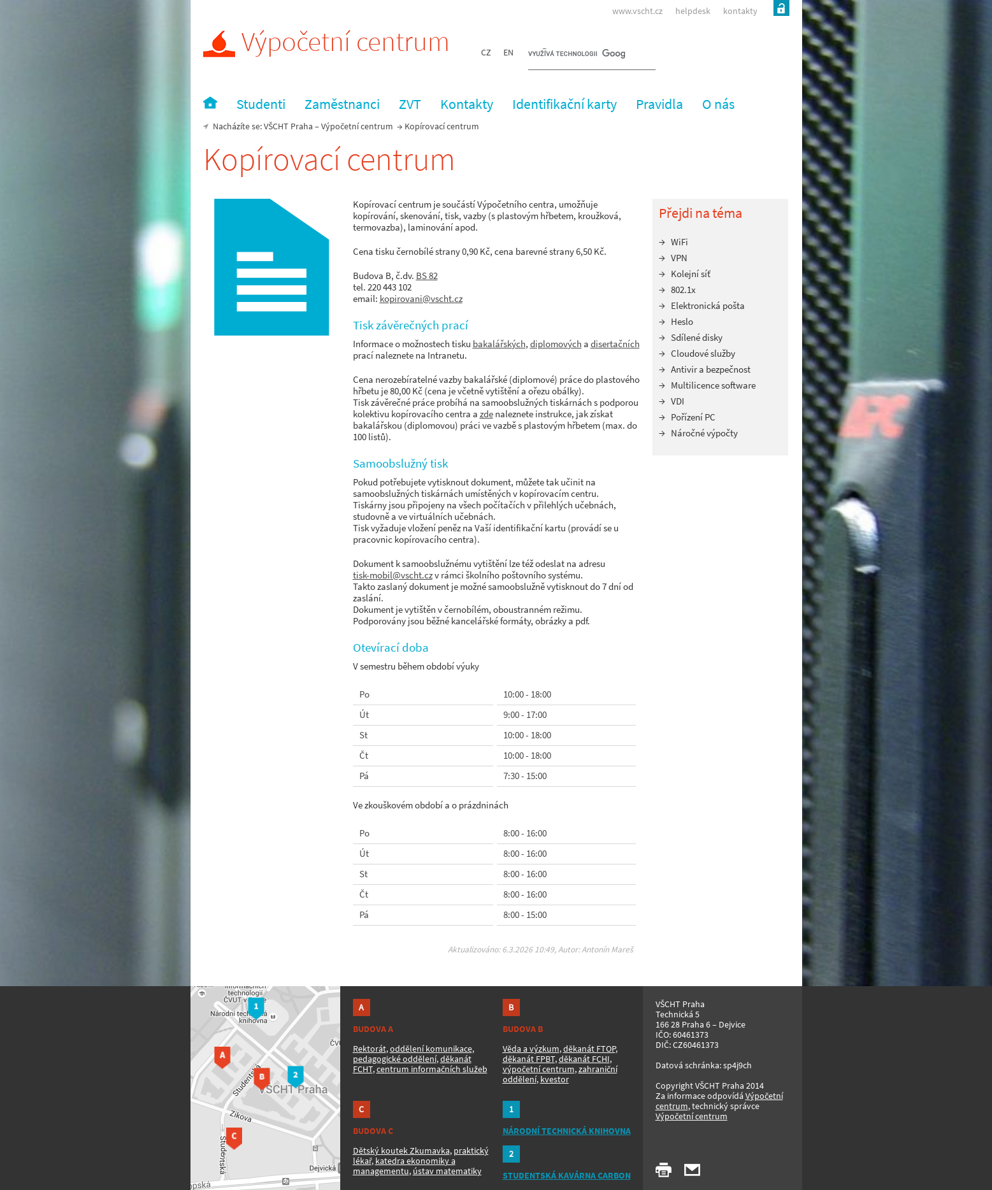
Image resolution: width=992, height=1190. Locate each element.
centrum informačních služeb (432, 1069)
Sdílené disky (696, 337)
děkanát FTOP (589, 1048)
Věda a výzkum (531, 1048)
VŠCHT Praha (288, 126)
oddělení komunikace (431, 1048)
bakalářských (499, 344)
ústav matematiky (447, 1171)
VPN (679, 258)
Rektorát (369, 1048)
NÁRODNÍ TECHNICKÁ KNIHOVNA (567, 1130)
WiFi (679, 242)
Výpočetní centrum (326, 41)
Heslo (682, 321)
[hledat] (576, 55)
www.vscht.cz (637, 11)
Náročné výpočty (704, 433)
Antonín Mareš (607, 949)
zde (486, 414)
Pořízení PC (693, 417)
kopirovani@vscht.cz (421, 298)
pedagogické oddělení (394, 1059)
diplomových (556, 344)
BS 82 (427, 275)
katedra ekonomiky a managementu (404, 1166)
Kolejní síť (690, 274)
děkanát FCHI (584, 1059)
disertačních (615, 344)
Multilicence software (713, 385)
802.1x (683, 289)
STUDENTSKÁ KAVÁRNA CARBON (567, 1175)
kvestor (554, 1079)
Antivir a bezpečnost (711, 369)
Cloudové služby (703, 353)
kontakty (740, 11)
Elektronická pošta (708, 305)
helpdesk (692, 11)
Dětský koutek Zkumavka (401, 1150)
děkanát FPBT (529, 1059)
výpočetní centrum (539, 1069)
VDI (677, 401)
